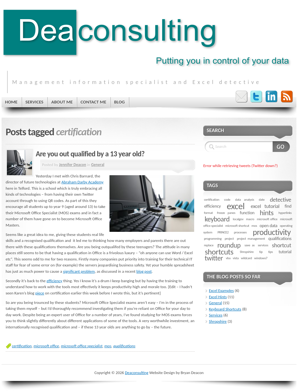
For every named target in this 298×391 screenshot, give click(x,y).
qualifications (124, 346)
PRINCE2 (223, 232)
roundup (229, 245)
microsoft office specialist (81, 346)
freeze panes (226, 213)
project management (251, 239)
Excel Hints (218, 296)
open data (269, 225)
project (229, 239)
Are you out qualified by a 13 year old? (90, 153)
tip (261, 252)
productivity (272, 232)
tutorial (285, 251)
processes (240, 232)
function (247, 212)
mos (107, 346)
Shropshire (246, 252)
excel (236, 206)
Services (215, 315)
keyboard (217, 219)
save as (249, 245)
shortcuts (219, 252)
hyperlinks (285, 213)
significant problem (79, 271)
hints (267, 212)
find (288, 206)
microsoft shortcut (237, 226)
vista (236, 258)
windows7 (260, 258)
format (208, 213)
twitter (214, 258)
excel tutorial (265, 206)
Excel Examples (221, 290)
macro (250, 219)
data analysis (244, 200)
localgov (238, 219)
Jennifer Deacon (72, 164)
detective (280, 199)
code (227, 200)
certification (22, 346)
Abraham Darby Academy (82, 182)
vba (228, 258)
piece (39, 293)
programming (212, 239)
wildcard (246, 258)
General (97, 164)
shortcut (281, 245)
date (262, 200)
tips (270, 252)
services (263, 245)
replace (208, 245)
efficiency (54, 280)
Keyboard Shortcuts (225, 309)
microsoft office (46, 346)
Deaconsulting (136, 372)
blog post (144, 271)
